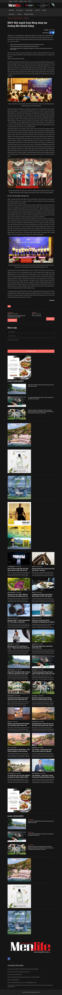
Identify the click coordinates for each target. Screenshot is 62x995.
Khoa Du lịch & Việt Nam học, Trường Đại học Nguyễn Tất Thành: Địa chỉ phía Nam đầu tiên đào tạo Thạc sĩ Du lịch (31, 49)
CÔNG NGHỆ (11, 14)
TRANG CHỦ (11, 10)
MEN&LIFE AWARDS (28, 14)
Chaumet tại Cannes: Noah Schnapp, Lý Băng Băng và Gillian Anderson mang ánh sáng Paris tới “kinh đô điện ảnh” (43, 622)
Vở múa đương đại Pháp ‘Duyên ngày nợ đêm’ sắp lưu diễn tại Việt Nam (43, 673)
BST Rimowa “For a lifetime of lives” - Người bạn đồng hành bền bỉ (19, 647)
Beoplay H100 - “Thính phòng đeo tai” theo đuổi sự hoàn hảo (19, 621)
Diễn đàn (10, 1)
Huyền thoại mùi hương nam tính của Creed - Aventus (43, 569)
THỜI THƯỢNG (29, 10)
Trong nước (26, 18)
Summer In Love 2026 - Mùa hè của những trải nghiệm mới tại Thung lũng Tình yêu (18, 596)
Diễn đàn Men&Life (18, 18)
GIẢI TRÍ (37, 10)
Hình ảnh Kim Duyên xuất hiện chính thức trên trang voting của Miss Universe (27, 44)
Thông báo (21, 1)
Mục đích (15, 1)
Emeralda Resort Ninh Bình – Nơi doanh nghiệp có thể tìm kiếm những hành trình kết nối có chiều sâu (19, 752)
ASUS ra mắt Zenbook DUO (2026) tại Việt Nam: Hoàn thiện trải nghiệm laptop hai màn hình (18, 725)
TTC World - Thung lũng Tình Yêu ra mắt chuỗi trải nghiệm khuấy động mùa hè (42, 751)
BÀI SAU (50, 319)
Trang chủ (10, 18)
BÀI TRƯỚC (12, 320)
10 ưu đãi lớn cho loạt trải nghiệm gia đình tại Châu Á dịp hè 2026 (19, 776)
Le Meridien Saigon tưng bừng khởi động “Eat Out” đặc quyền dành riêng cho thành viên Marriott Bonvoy (42, 597)
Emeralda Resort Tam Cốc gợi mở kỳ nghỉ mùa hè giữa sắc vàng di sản (43, 725)
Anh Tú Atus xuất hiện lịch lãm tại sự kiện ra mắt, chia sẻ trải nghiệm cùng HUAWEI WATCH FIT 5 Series (18, 571)
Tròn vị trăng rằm (36, 315)
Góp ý (26, 1)
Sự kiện (29, 1)
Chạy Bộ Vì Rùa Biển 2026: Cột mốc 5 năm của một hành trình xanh (19, 672)
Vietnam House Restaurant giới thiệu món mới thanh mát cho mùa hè (18, 699)
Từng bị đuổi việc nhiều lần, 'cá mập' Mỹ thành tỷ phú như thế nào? (24, 46)
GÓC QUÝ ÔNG (19, 10)
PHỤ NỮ (44, 10)
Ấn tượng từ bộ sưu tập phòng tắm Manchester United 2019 (16, 316)
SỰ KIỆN (19, 14)
